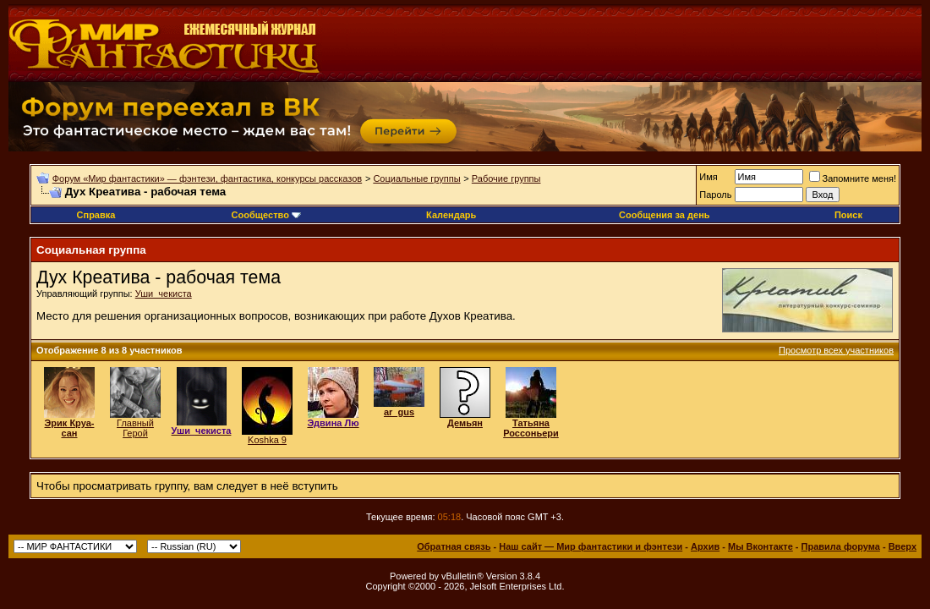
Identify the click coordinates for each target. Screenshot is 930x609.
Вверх (902, 546)
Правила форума (840, 546)
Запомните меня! (852, 178)
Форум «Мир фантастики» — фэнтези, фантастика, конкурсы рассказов (207, 178)
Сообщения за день (664, 215)
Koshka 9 (267, 440)
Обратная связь (453, 546)
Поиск (848, 215)
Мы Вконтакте (760, 546)
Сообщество (266, 215)
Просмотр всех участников (836, 350)
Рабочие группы (506, 178)
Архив (705, 546)
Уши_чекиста (163, 293)
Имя (708, 177)
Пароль (715, 194)
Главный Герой (135, 428)
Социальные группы (416, 178)
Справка (96, 215)
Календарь (451, 215)
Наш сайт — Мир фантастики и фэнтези (590, 546)
